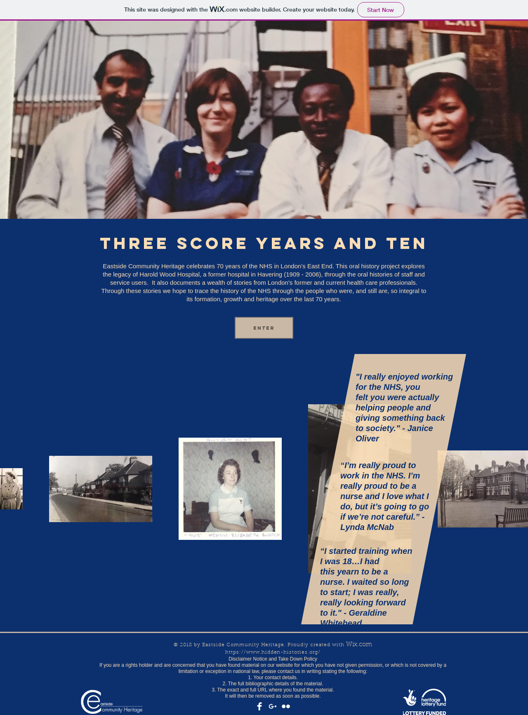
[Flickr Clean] (286, 706)
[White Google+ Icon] (273, 706)
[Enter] (264, 328)
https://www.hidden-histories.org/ (273, 652)
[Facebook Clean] (259, 706)
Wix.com (359, 645)
